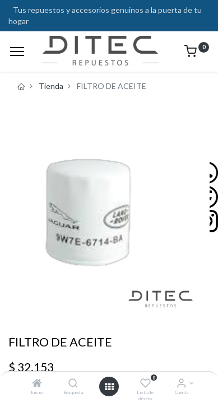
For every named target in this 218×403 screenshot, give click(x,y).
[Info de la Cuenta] (181, 383)
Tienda (51, 86)
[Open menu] (109, 386)
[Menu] (17, 51)
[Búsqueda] (73, 383)
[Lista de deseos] (145, 383)
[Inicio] (37, 383)
